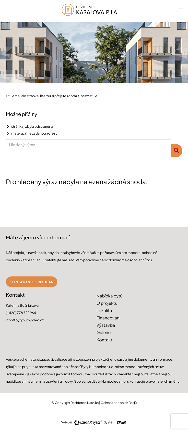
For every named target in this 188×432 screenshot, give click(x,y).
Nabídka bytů (109, 295)
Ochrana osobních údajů (119, 403)
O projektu (107, 303)
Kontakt (104, 339)
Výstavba (105, 325)
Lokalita (104, 310)
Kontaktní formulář (32, 282)
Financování (108, 317)
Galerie (103, 332)
